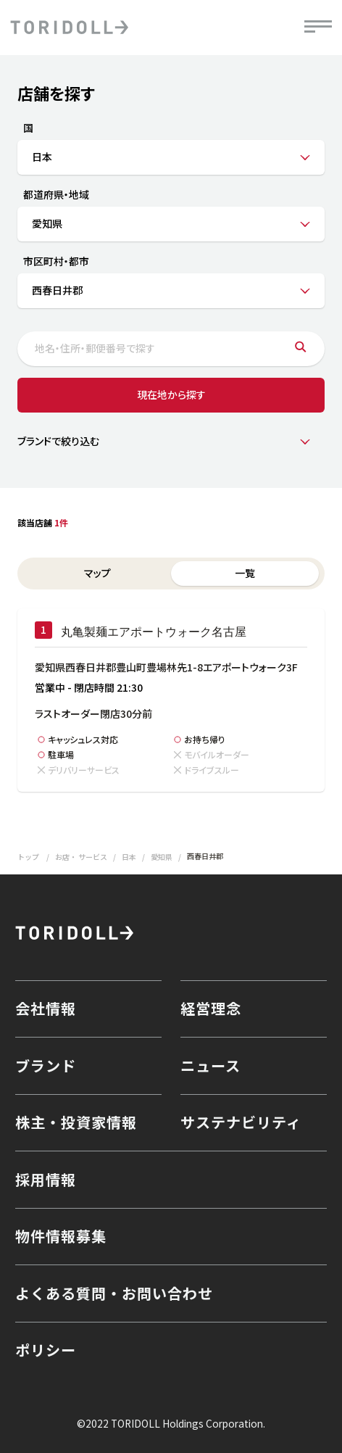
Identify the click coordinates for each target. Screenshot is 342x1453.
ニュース (210, 1065)
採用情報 (45, 1179)
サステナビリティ (240, 1122)
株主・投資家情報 (76, 1122)
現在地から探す (171, 394)
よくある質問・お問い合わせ (114, 1293)
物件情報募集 (61, 1235)
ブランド (45, 1065)
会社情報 (45, 1008)
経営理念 (210, 1008)
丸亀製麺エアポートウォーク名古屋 (153, 632)
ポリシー (45, 1349)
